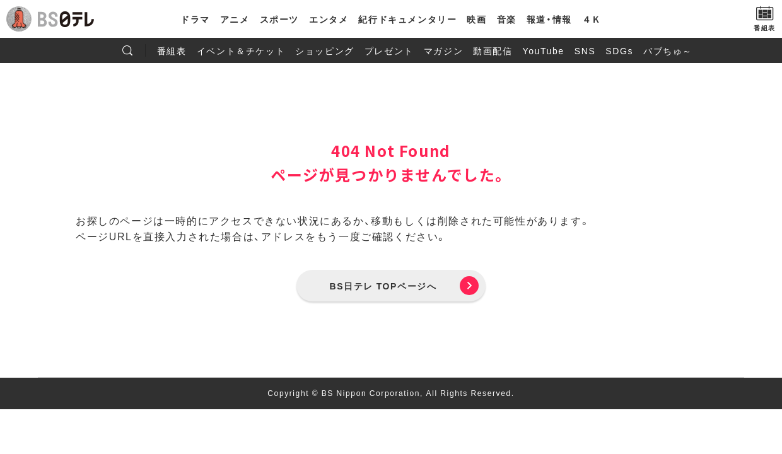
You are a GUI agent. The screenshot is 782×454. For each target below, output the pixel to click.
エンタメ (328, 19)
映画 (476, 19)
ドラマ (195, 19)
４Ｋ (592, 19)
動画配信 (492, 50)
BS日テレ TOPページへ (383, 285)
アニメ (235, 19)
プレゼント (389, 50)
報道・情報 (549, 19)
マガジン (443, 50)
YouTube (543, 50)
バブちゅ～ (667, 50)
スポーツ (279, 19)
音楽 (506, 19)
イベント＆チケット (241, 50)
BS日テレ (66, 19)
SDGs (619, 50)
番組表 (172, 50)
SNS (585, 50)
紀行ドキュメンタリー (407, 19)
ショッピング (324, 50)
